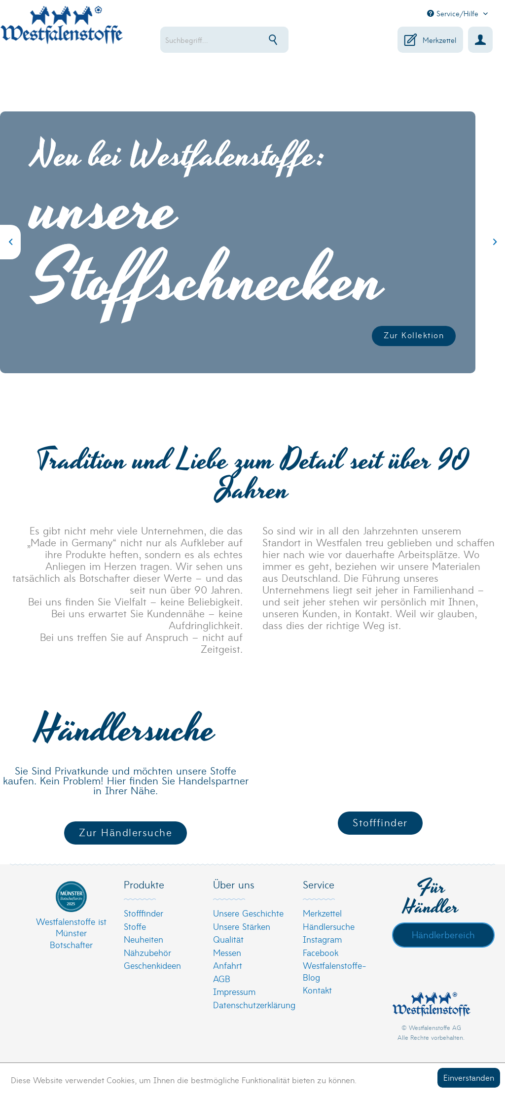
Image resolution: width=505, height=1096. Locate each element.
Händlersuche (329, 926)
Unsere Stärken (241, 926)
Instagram (322, 939)
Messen (227, 952)
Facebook (320, 952)
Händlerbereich (443, 934)
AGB (221, 978)
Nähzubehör (147, 952)
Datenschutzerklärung (250, 1004)
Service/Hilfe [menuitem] (454, 13)
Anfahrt (227, 965)
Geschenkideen (152, 965)
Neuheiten (143, 939)
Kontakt (317, 990)
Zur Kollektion (414, 334)
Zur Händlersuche (125, 832)
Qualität (228, 939)
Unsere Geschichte (248, 913)
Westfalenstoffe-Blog (334, 971)
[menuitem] (230, 40)
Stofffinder (380, 822)
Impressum (234, 991)
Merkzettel (322, 913)
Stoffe (135, 926)
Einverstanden (468, 1077)
